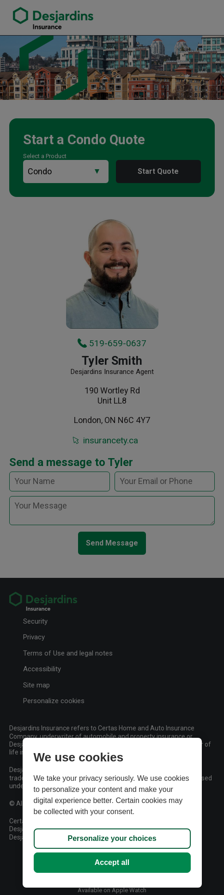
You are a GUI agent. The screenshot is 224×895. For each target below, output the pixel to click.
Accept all (112, 862)
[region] (112, 813)
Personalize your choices (111, 838)
